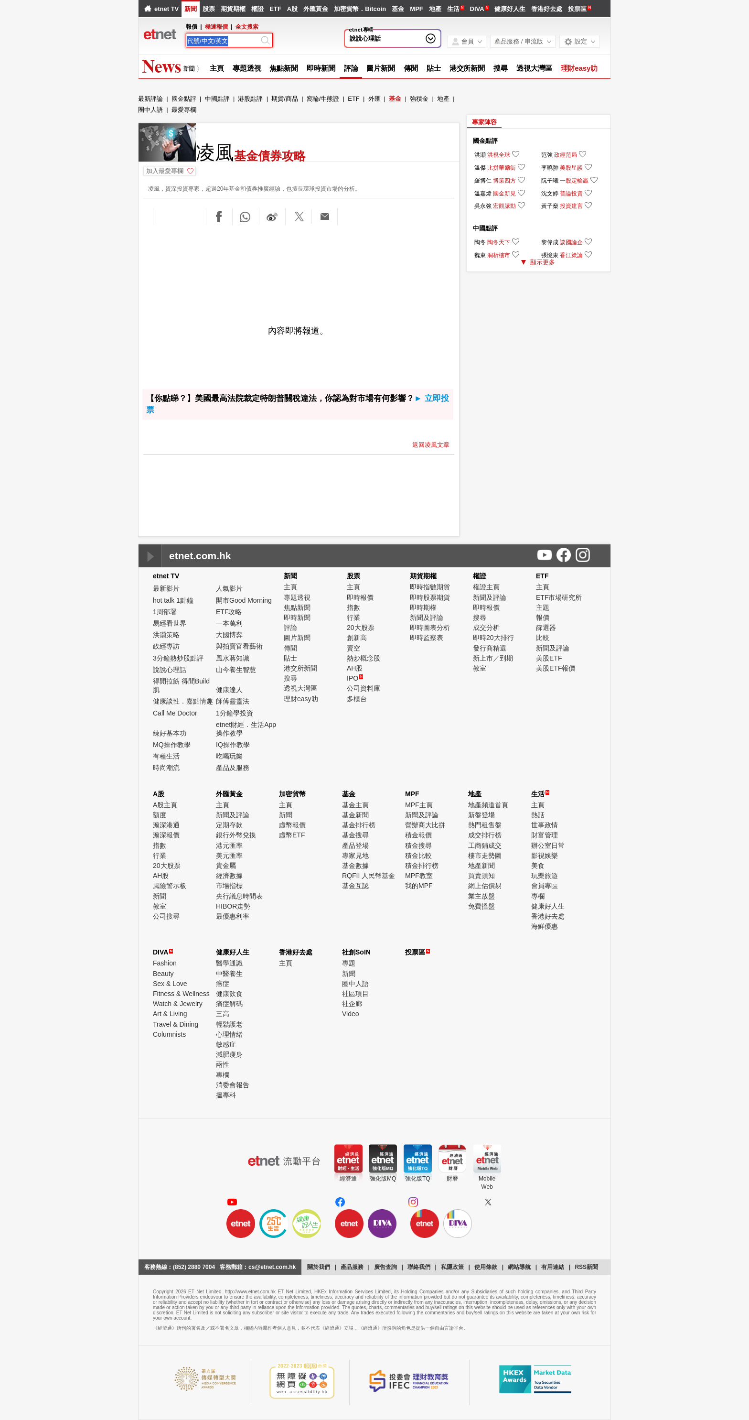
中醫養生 (229, 973)
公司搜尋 (166, 916)
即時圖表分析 (430, 627)
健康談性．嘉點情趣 (183, 701)
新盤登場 (481, 815)
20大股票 (360, 627)
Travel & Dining (175, 1024)
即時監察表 (426, 637)
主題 (542, 607)
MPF (416, 8)
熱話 (538, 815)
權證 (257, 8)
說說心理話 (365, 38)
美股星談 (571, 167)
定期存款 (229, 825)
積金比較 (418, 855)
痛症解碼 (229, 1004)
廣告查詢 (385, 1267)
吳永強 (483, 206)
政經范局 (565, 155)
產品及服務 (232, 767)
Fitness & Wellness (181, 993)
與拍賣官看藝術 (239, 646)
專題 (348, 963)
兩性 (222, 1064)
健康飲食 (229, 993)
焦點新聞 (283, 68)
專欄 (538, 896)
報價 (542, 617)
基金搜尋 (355, 835)
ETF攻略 (229, 612)
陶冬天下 (498, 242)
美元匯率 (229, 855)
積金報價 (418, 835)
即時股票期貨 (430, 597)
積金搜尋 (418, 845)
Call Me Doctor (175, 713)
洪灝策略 (166, 635)
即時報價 (360, 597)
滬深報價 (166, 835)
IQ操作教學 (233, 744)
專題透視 (247, 68)
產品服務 (352, 1267)
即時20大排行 (493, 637)
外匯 (374, 98)
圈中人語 (150, 109)
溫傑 (480, 167)
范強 (547, 155)
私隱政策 (452, 1267)
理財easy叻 (579, 68)
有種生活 (166, 756)
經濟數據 (229, 875)
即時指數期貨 (430, 587)
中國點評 (217, 98)
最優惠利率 (232, 916)
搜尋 (500, 68)
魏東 (480, 255)
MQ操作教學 (172, 744)
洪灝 (480, 155)
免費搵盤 (481, 906)
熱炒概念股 (363, 658)
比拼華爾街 (501, 167)
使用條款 (485, 1267)
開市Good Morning (244, 600)
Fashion (165, 963)
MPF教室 (419, 875)
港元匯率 (229, 845)
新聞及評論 (426, 617)
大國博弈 (229, 635)
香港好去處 (546, 8)
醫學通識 (229, 963)
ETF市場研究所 (559, 597)
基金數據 (355, 865)
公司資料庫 (363, 688)
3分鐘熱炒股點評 (178, 658)
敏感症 (226, 1044)
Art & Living (170, 1014)
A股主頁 (165, 805)
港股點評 (250, 98)
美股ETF (549, 658)
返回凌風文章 (430, 444)
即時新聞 (321, 68)
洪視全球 (498, 155)
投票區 (577, 8)
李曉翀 (549, 167)
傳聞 (411, 68)
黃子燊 (549, 206)
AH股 (355, 668)
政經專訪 (166, 646)
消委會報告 (232, 1085)
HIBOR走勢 (233, 906)
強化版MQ (383, 1178)
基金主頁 (355, 805)
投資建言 (571, 206)
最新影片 (166, 588)
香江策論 (571, 255)
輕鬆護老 (229, 1024)
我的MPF (419, 885)
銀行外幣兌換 (236, 835)
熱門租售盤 (485, 825)
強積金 (419, 98)
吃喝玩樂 (229, 756)
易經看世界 (169, 623)
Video (350, 1014)
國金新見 (504, 193)
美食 (538, 865)
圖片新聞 (380, 68)
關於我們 (318, 1267)
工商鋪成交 (485, 845)
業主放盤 (481, 896)
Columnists (169, 1034)
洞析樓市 (498, 255)
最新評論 (150, 98)
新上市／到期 (493, 658)
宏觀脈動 (504, 206)
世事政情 (544, 825)
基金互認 (355, 885)
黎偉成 (549, 242)
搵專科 (226, 1095)
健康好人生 (509, 8)
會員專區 (544, 885)
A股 (292, 8)
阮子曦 (549, 180)
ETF (275, 8)
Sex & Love (170, 983)
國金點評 (183, 98)
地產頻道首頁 (488, 805)
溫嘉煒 (483, 193)
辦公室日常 (548, 845)
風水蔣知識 (232, 658)
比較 (542, 637)
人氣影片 (229, 588)
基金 (398, 8)
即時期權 (423, 607)
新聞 (190, 8)
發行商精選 (489, 648)
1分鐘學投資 (234, 713)
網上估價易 (485, 885)
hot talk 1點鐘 (173, 600)
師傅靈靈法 (232, 701)
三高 (222, 1014)
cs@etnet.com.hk (272, 1267)
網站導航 (519, 1267)
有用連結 (552, 1267)
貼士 (434, 68)
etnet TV (166, 8)
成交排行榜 (485, 835)
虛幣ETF (292, 835)
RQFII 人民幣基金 (368, 875)
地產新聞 (481, 865)
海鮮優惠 (544, 926)
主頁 (217, 68)
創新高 (357, 637)
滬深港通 (166, 825)
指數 (353, 607)
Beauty (163, 973)
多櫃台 (357, 699)
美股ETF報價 (555, 668)
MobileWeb (487, 1182)
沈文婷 (549, 193)
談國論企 (571, 242)
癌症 (222, 983)
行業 (353, 617)
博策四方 (504, 180)
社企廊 (352, 1004)
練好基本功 (169, 733)
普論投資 (571, 193)
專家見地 (355, 855)
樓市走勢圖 (485, 855)
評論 (351, 68)
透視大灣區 (534, 68)
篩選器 (546, 627)
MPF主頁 (419, 805)
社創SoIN (356, 952)
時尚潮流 (166, 767)
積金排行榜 (422, 865)
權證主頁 (486, 587)
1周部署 (165, 612)
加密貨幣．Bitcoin (360, 8)
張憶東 (549, 255)
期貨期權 (233, 8)
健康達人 (229, 690)
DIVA (477, 8)
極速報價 (216, 26)
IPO (355, 678)
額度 (159, 815)
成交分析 (486, 627)
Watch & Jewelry (178, 1004)
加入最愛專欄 (164, 170)
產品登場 (355, 845)
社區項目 (355, 993)
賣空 (353, 648)
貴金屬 (226, 865)
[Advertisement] (298, 252)
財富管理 (544, 835)
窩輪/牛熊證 (323, 98)
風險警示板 (169, 885)
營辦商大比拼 (425, 825)
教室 (479, 668)
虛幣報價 (292, 825)
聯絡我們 (418, 1267)
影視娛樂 (544, 855)
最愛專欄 (183, 109)
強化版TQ (417, 1178)
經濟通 (348, 1178)
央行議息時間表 (239, 896)
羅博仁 (483, 180)
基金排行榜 (358, 825)
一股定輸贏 (574, 180)
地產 (435, 8)
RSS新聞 (586, 1267)
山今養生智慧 (236, 669)
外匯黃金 (315, 8)
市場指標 (229, 885)
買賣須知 (481, 875)
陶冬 (480, 242)
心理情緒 (229, 1034)
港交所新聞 (467, 68)
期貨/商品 (284, 98)
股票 (209, 8)
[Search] (223, 41)
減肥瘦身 (229, 1054)
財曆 (452, 1178)
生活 (453, 8)
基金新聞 (355, 815)
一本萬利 (229, 623)
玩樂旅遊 (544, 875)
